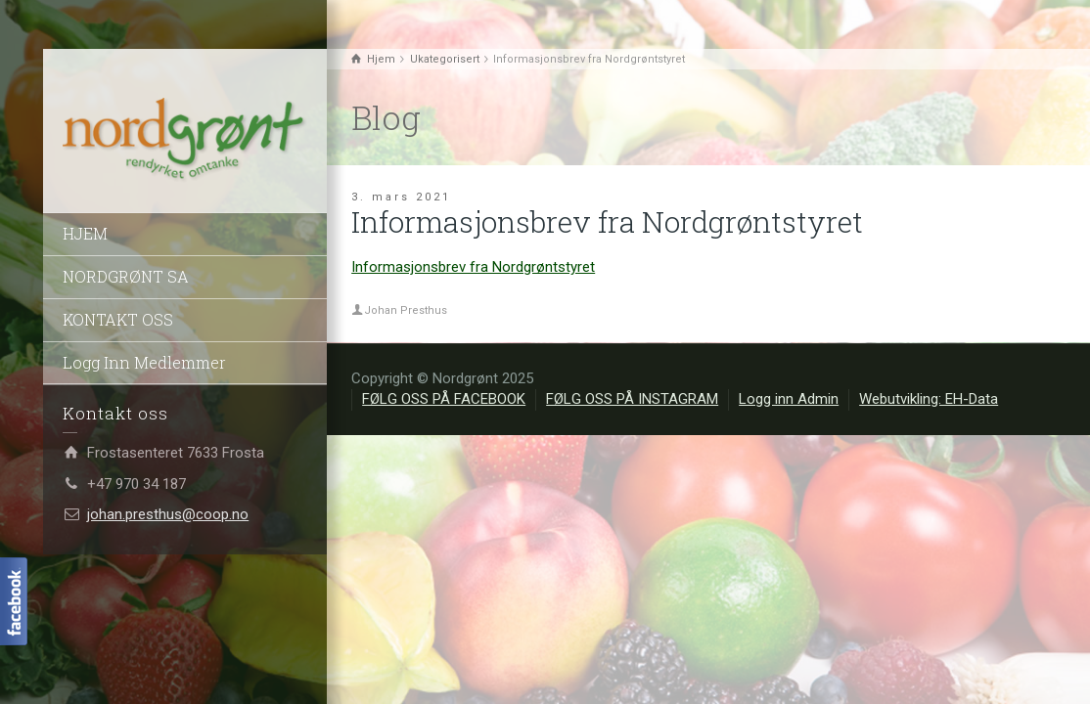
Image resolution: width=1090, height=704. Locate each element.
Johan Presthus (405, 310)
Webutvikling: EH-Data (928, 399)
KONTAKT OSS (118, 319)
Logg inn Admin (789, 399)
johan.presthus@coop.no (168, 514)
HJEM (85, 233)
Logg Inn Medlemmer (144, 362)
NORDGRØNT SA (126, 276)
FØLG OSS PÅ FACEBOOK (443, 399)
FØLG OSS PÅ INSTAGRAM (632, 399)
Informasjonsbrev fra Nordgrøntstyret (473, 267)
